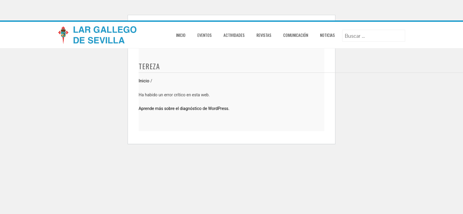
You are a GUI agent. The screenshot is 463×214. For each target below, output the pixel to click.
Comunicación (295, 35)
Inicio (180, 35)
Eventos (204, 35)
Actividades (234, 35)
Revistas (263, 35)
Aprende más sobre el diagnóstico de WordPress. (184, 108)
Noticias (327, 35)
